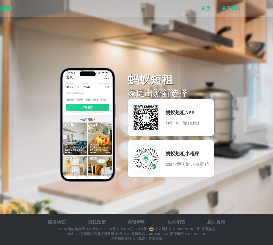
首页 (205, 8)
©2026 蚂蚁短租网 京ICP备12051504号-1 (87, 229)
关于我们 (231, 8)
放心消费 (176, 222)
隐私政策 (97, 222)
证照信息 (209, 229)
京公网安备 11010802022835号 (177, 229)
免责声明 (136, 222)
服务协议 (57, 222)
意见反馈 (216, 222)
